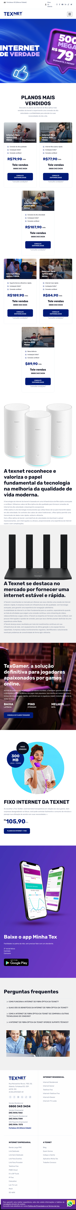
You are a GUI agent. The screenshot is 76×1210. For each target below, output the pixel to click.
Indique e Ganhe (49, 1155)
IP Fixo (11, 1177)
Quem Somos (48, 1151)
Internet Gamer (48, 1086)
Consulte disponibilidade (20, 176)
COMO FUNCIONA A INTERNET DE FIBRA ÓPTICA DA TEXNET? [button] (34, 1002)
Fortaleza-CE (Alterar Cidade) (17, 2)
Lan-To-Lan (13, 1185)
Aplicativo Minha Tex (50, 1159)
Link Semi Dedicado (16, 1155)
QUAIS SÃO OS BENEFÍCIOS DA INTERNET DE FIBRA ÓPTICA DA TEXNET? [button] (38, 1008)
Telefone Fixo (48, 1090)
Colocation (13, 1181)
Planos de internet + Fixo (17, 831)
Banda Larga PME (15, 1147)
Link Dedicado (14, 1151)
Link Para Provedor (16, 1162)
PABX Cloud (13, 1170)
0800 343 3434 (20, 169)
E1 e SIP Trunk (14, 1174)
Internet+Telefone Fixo (51, 1093)
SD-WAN (12, 1192)
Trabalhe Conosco (49, 1162)
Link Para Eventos (15, 1159)
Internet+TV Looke (50, 1101)
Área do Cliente (49, 4)
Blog (44, 1147)
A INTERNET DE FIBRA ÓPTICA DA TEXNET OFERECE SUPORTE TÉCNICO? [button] (38, 1022)
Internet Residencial (50, 1082)
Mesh (11, 1189)
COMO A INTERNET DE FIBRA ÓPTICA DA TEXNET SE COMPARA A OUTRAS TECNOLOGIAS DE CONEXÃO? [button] (37, 1015)
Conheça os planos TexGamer (18, 715)
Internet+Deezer (49, 1097)
